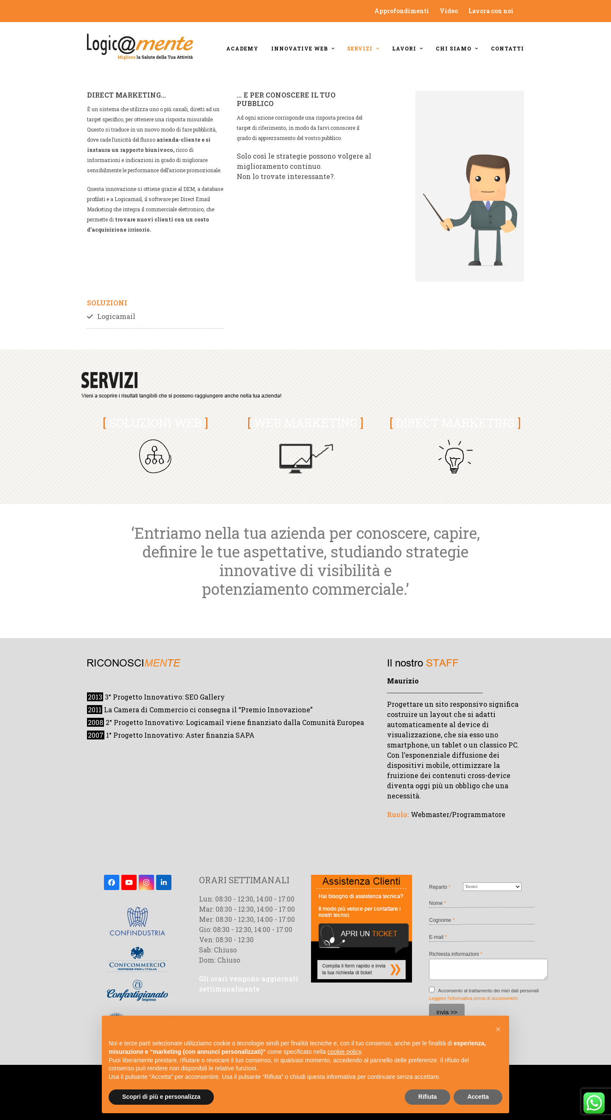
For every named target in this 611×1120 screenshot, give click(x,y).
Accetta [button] (478, 1096)
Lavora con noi (490, 11)
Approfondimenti (401, 11)
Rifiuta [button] (427, 1096)
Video (449, 11)
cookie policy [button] (344, 1051)
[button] (498, 1029)
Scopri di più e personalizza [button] (161, 1096)
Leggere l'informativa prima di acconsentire (473, 998)
